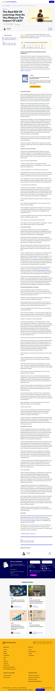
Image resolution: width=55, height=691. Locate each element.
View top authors (7, 677)
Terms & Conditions (7, 687)
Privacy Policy (14, 687)
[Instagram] (51, 642)
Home (4, 5)
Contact (30, 653)
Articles (5, 649)
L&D (34, 567)
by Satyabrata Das (17, 633)
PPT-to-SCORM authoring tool (10, 669)
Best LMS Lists (6, 665)
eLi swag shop (31, 655)
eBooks (5, 651)
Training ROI (8, 5)
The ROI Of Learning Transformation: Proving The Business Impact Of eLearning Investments (17, 627)
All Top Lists (6, 663)
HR (31, 567)
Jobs (5, 659)
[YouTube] (44, 642)
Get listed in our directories (33, 675)
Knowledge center (32, 651)
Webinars (5, 653)
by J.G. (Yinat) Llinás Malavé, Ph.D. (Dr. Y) (38, 633)
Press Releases (6, 655)
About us (30, 649)
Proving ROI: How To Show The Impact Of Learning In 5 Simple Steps (18, 601)
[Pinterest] (47, 642)
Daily (43, 568)
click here (37, 526)
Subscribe (33, 575)
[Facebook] (34, 642)
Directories (6, 661)
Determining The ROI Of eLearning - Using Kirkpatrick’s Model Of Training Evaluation (36, 601)
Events (5, 657)
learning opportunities (43, 270)
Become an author (7, 675)
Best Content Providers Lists (9, 667)
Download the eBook (35, 86)
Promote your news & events (34, 677)
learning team (47, 182)
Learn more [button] (42, 571)
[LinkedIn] (41, 642)
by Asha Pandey (35, 606)
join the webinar (31, 520)
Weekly (48, 568)
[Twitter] (37, 642)
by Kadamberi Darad (18, 606)
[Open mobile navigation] (2, 2)
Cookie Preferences (23, 687)
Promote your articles (32, 679)
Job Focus (32, 565)
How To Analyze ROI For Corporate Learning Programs (36, 625)
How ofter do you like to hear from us (47, 566)
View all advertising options (35, 681)
